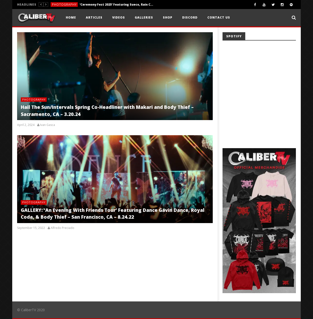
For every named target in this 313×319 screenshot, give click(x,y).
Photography (64, 4)
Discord (190, 17)
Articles (94, 17)
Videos (118, 17)
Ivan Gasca (47, 125)
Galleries (144, 17)
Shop (167, 17)
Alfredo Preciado (62, 228)
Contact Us (218, 17)
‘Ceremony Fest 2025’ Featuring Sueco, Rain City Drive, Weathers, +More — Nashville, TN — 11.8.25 (116, 4)
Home (71, 17)
